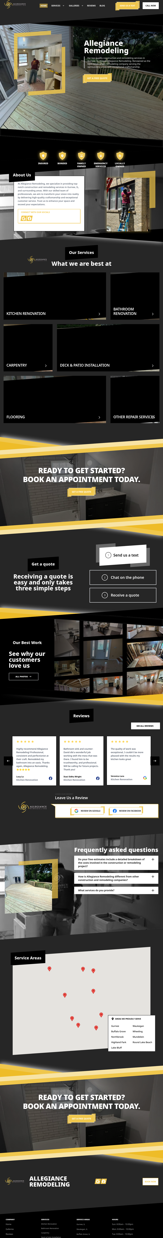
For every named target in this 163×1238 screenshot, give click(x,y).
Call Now (151, 5)
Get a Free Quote (97, 78)
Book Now (150, 1181)
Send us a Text (127, 5)
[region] (81, 761)
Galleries (10, 1229)
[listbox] (81, 761)
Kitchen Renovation (49, 1224)
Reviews (9, 1234)
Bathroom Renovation (50, 1228)
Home (8, 1224)
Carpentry (45, 1233)
